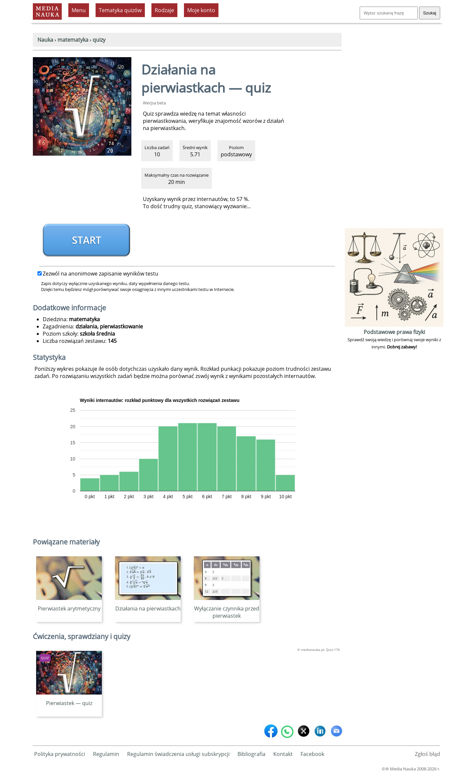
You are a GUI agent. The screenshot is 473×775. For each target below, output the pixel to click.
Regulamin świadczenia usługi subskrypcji (178, 754)
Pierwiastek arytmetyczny (69, 605)
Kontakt (283, 754)
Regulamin (106, 754)
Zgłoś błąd (427, 754)
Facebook (312, 754)
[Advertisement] (394, 128)
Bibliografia (251, 754)
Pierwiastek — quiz (69, 699)
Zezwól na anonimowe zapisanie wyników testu (97, 273)
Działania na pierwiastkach (148, 605)
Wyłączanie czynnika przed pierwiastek (226, 608)
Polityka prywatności (59, 754)
